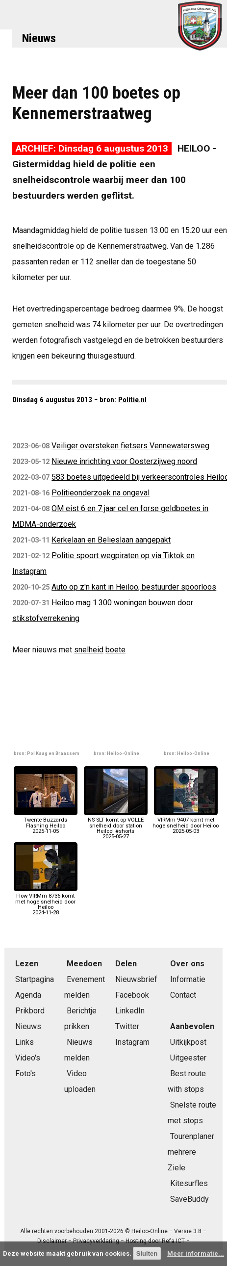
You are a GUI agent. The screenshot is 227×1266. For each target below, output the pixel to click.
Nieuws (39, 38)
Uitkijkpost (188, 1042)
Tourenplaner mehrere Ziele (191, 1152)
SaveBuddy (189, 1199)
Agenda (28, 995)
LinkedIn (130, 1010)
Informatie (187, 979)
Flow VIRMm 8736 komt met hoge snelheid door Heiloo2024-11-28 (45, 901)
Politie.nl (132, 399)
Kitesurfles (189, 1183)
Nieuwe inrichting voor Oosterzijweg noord (124, 461)
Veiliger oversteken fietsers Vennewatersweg (130, 445)
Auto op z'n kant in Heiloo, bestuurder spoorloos (133, 587)
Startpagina (34, 979)
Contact (183, 995)
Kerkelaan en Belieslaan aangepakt (111, 539)
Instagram (132, 1042)
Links (24, 1042)
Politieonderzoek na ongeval (100, 492)
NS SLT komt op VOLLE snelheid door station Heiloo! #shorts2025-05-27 (116, 825)
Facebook (132, 995)
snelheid (88, 649)
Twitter (127, 1026)
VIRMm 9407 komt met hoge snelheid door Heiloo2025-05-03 (185, 822)
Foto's (25, 1073)
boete (115, 649)
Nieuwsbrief (136, 979)
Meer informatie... (195, 1253)
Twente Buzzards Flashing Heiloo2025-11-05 (45, 822)
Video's (27, 1057)
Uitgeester (188, 1057)
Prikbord (30, 1010)
